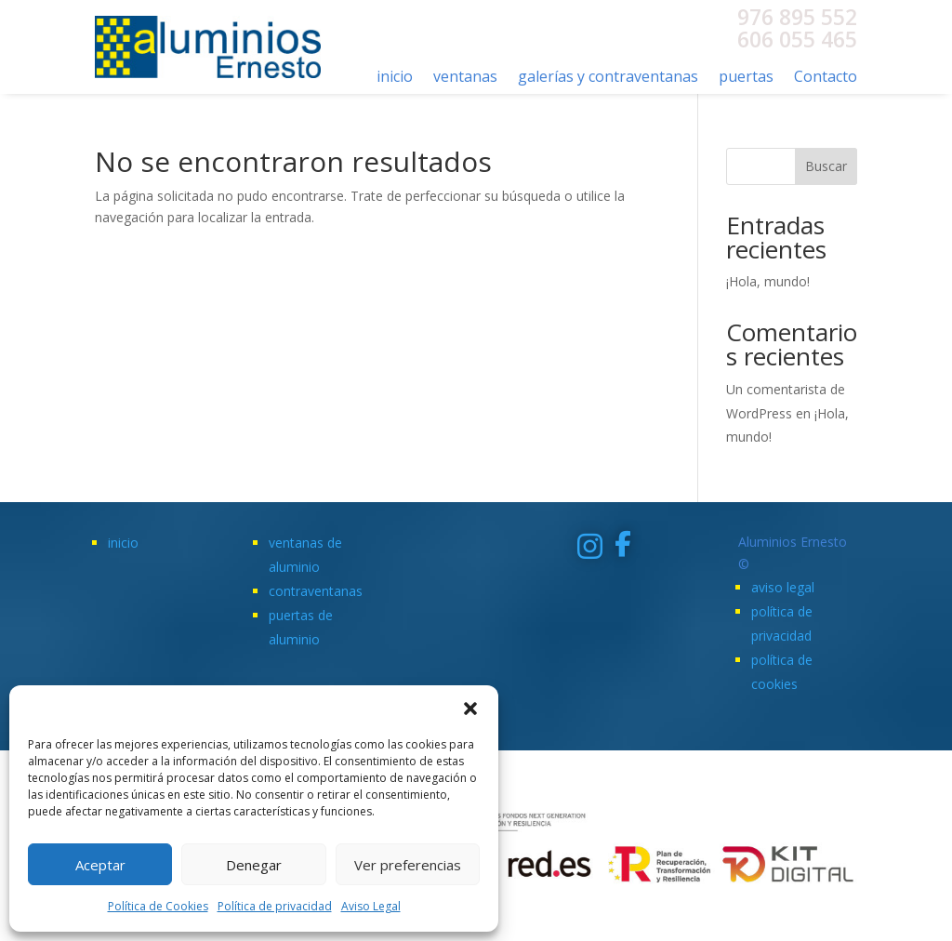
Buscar (826, 166)
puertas (746, 78)
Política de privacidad (275, 906)
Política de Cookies (158, 906)
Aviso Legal (371, 906)
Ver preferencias (407, 864)
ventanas (465, 78)
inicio (395, 78)
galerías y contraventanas (608, 78)
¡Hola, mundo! (768, 281)
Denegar (254, 864)
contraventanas (316, 591)
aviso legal (782, 587)
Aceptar (100, 864)
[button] (470, 708)
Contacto (825, 78)
